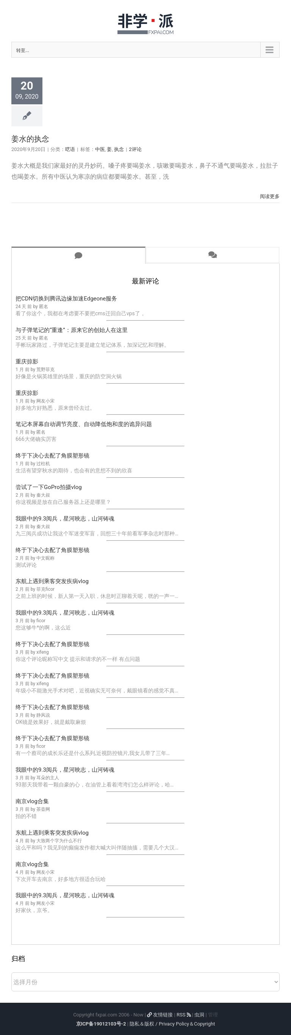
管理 (213, 1015)
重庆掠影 (27, 361)
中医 (100, 149)
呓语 (70, 149)
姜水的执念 (30, 138)
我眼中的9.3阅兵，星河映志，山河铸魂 (65, 518)
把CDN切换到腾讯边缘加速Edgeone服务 (66, 298)
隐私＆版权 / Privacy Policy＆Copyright (172, 1024)
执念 (119, 149)
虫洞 (199, 1015)
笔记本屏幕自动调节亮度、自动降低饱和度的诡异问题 (84, 424)
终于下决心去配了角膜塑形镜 (52, 455)
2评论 (135, 149)
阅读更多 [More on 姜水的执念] (270, 196)
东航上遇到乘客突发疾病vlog (52, 581)
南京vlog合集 (32, 801)
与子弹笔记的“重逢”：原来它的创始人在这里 (72, 330)
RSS (184, 1015)
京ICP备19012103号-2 (101, 1024)
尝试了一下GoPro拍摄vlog (49, 487)
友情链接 (160, 1015)
